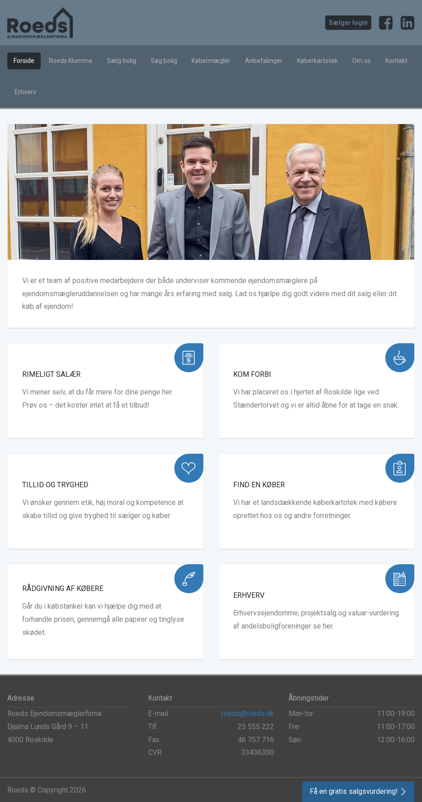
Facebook (386, 22)
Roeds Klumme (70, 60)
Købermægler (211, 60)
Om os (361, 60)
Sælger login (348, 22)
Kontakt (396, 60)
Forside (24, 60)
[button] (358, 791)
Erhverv (25, 92)
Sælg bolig (121, 60)
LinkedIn (407, 22)
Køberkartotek (317, 60)
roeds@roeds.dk (247, 713)
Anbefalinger (264, 60)
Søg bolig (164, 60)
